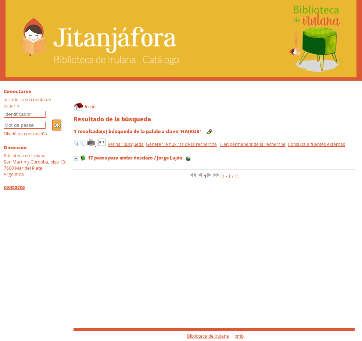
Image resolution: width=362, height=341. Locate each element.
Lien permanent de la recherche (253, 144)
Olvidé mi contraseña (25, 134)
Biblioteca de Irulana (208, 336)
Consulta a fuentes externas (316, 144)
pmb (239, 336)
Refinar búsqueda (126, 144)
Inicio (85, 106)
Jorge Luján (169, 158)
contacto (14, 187)
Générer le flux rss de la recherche (181, 144)
